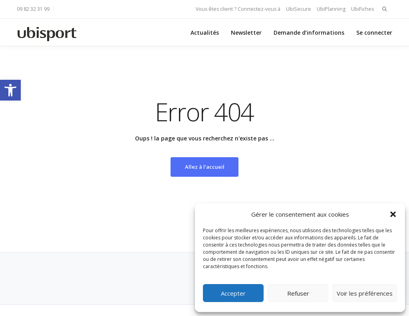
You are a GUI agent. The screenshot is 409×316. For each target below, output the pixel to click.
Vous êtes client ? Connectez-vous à (238, 9)
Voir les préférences (365, 293)
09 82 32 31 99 (33, 9)
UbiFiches (362, 9)
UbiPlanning (331, 9)
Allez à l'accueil (204, 166)
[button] (10, 90)
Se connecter (374, 32)
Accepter (233, 293)
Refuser (298, 293)
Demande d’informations (309, 32)
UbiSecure (298, 9)
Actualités (205, 32)
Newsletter (246, 32)
